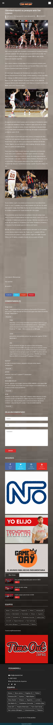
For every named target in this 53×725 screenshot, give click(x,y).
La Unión (8, 617)
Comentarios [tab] (26, 575)
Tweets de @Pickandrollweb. (13, 630)
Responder (8, 316)
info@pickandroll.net (15, 675)
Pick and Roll (31, 717)
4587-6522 (12, 678)
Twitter (16, 294)
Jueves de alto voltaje (21, 587)
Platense (33, 624)
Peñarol (32, 610)
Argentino (40, 614)
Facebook (8, 294)
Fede (11, 320)
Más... (17, 582)
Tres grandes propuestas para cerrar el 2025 (27, 579)
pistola (7, 372)
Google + (23, 294)
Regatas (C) (24, 610)
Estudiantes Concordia (28, 617)
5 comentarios (11, 18)
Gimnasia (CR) (39, 610)
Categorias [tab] (40, 575)
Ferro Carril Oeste (31, 620)
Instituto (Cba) (40, 617)
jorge (6, 394)
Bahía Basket (15, 614)
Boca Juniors (15, 610)
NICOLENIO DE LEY (10, 381)
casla (11, 333)
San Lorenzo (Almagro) (12, 624)
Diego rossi (8, 307)
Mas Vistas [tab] (12, 575)
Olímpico (33, 614)
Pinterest (31, 294)
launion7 (7, 361)
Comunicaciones (24, 624)
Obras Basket (24, 614)
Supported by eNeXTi (27, 723)
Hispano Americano (19, 620)
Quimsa (8, 614)
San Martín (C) (16, 617)
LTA (11, 343)
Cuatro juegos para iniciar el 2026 (24, 595)
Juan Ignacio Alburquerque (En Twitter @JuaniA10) (20, 16)
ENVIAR (10, 450)
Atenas (8, 610)
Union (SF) (8, 620)
